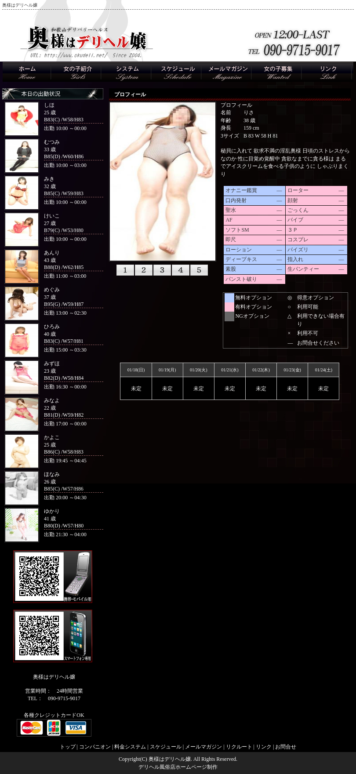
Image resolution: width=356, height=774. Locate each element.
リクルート (239, 747)
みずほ (52, 363)
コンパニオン (95, 747)
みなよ (52, 400)
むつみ (52, 142)
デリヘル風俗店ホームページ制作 (178, 767)
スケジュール (166, 747)
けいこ (52, 216)
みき (49, 179)
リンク (264, 747)
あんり (52, 253)
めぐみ (52, 290)
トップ (68, 747)
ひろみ (52, 326)
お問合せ (285, 747)
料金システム (130, 747)
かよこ (52, 437)
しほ (49, 105)
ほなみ (52, 474)
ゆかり (52, 511)
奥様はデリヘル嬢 (170, 759)
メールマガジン (203, 747)
